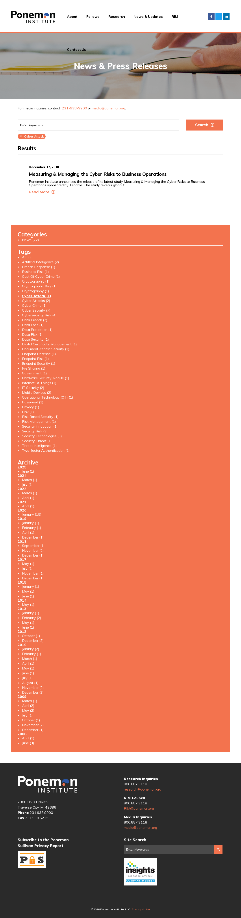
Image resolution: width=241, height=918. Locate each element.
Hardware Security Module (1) (45, 378)
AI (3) (26, 257)
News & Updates (148, 16)
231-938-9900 (74, 108)
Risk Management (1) (39, 421)
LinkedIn (226, 16)
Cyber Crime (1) (34, 305)
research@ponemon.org (142, 789)
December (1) (33, 537)
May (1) (28, 563)
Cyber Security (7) (36, 310)
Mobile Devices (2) (36, 392)
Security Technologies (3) (42, 436)
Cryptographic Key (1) (39, 286)
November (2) (33, 550)
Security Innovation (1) (40, 426)
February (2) (31, 617)
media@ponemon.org (108, 108)
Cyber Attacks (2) (36, 300)
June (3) (28, 743)
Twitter (218, 16)
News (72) (30, 240)
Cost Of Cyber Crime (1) (41, 276)
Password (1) (32, 402)
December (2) (33, 640)
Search (204, 125)
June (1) (28, 471)
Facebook (211, 16)
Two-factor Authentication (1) (46, 450)
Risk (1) (28, 412)
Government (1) (34, 373)
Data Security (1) (35, 339)
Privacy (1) (30, 407)
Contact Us (76, 49)
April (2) (28, 705)
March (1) (29, 479)
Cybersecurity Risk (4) (39, 315)
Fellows (93, 16)
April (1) (28, 497)
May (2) (28, 710)
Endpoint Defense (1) (39, 354)
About (72, 16)
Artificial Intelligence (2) (40, 262)
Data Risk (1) (32, 334)
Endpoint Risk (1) (35, 358)
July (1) (27, 484)
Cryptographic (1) (36, 281)
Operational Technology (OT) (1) (47, 397)
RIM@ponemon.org (139, 808)
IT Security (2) (33, 387)
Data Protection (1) (37, 329)
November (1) (33, 573)
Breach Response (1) (38, 267)
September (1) (33, 545)
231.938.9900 (41, 812)
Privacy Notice (141, 909)
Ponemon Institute (47, 784)
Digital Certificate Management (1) (49, 344)
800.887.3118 (135, 784)
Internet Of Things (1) (39, 383)
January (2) (30, 649)
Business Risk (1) (35, 271)
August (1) (30, 682)
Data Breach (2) (34, 320)
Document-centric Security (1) (45, 349)
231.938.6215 (36, 818)
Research (116, 16)
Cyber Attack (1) (36, 296)
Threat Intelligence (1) (39, 445)
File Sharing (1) (33, 368)
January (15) (31, 514)
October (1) (31, 635)
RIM (175, 16)
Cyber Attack (31, 136)
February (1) (31, 527)
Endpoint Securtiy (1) (38, 363)
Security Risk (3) (35, 431)
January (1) (30, 523)
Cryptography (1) (35, 291)
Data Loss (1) (33, 325)
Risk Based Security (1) (40, 416)
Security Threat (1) (37, 441)
